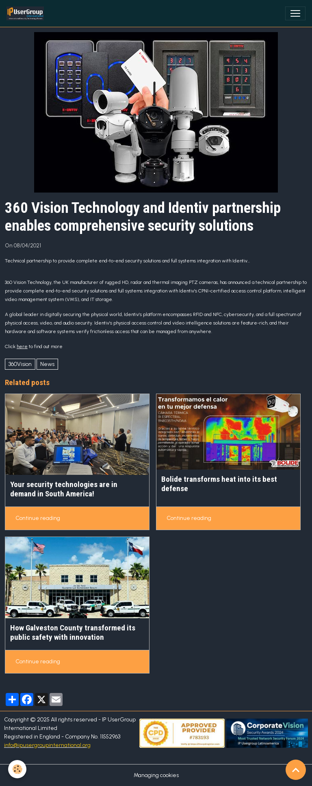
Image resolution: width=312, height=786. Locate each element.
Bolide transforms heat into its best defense (219, 483)
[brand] (26, 13)
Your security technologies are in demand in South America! (63, 489)
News (47, 364)
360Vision (20, 364)
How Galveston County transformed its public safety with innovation (72, 632)
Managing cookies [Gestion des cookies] (156, 775)
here (22, 346)
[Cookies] (17, 769)
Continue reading (37, 518)
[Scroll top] (296, 770)
